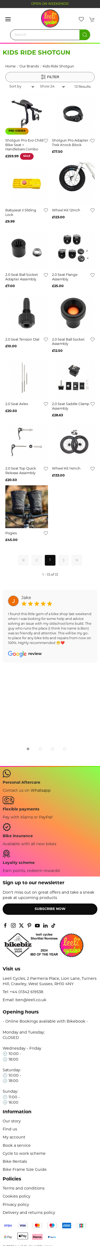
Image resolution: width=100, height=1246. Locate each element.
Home (10, 66)
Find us (10, 1129)
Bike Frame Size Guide (25, 1170)
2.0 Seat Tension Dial (22, 339)
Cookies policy (16, 1197)
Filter (50, 77)
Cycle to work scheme (24, 1154)
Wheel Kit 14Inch (66, 468)
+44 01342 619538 (26, 992)
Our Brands (29, 66)
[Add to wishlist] (46, 141)
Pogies (11, 533)
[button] (8, 19)
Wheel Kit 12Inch (66, 210)
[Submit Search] (84, 34)
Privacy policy (16, 1205)
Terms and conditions (24, 1189)
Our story (12, 1121)
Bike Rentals (15, 1162)
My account (14, 1138)
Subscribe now (50, 909)
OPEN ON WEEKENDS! (50, 4)
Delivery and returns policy (29, 1213)
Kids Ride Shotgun (58, 66)
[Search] (50, 34)
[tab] (28, 749)
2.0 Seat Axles (16, 404)
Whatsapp (41, 791)
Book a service (17, 1146)
